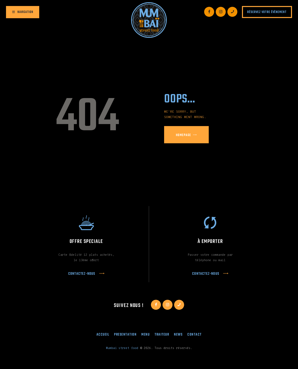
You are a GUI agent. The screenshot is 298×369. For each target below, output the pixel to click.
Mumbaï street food (122, 348)
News (178, 334)
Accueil (102, 334)
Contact (194, 334)
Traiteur (162, 334)
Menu (145, 334)
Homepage (183, 135)
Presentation (125, 334)
